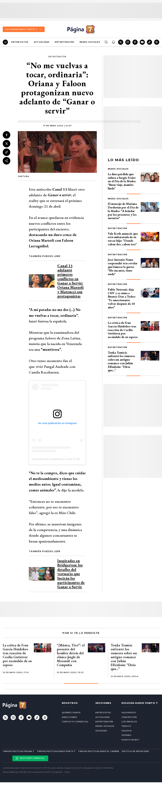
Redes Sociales (90, 42)
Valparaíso (128, 712)
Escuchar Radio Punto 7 (23, 29)
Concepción (129, 717)
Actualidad (41, 42)
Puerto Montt (130, 740)
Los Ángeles (129, 721)
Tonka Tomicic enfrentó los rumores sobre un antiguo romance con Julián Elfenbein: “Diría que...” (121, 361)
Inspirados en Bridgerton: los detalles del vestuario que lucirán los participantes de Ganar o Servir (71, 573)
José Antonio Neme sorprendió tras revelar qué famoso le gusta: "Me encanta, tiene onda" (122, 267)
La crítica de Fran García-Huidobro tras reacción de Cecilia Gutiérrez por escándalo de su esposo (123, 330)
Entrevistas (19, 42)
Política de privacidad (135, 751)
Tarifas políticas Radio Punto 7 (56, 751)
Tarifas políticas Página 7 (18, 751)
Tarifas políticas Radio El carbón (98, 751)
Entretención (64, 42)
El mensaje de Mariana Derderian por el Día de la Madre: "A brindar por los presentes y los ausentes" (123, 211)
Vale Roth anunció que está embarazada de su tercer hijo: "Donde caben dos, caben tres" (123, 239)
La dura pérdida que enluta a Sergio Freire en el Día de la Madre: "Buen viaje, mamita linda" (122, 181)
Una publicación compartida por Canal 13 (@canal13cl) (61, 459)
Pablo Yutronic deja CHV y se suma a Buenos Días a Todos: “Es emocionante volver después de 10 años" (122, 298)
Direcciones (69, 717)
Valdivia (126, 730)
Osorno (126, 735)
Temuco (126, 726)
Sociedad (101, 730)
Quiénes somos (71, 712)
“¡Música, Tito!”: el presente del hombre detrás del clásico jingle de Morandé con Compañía (71, 655)
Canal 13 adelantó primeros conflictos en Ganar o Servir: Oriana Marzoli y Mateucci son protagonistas (70, 281)
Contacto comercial (75, 721)
